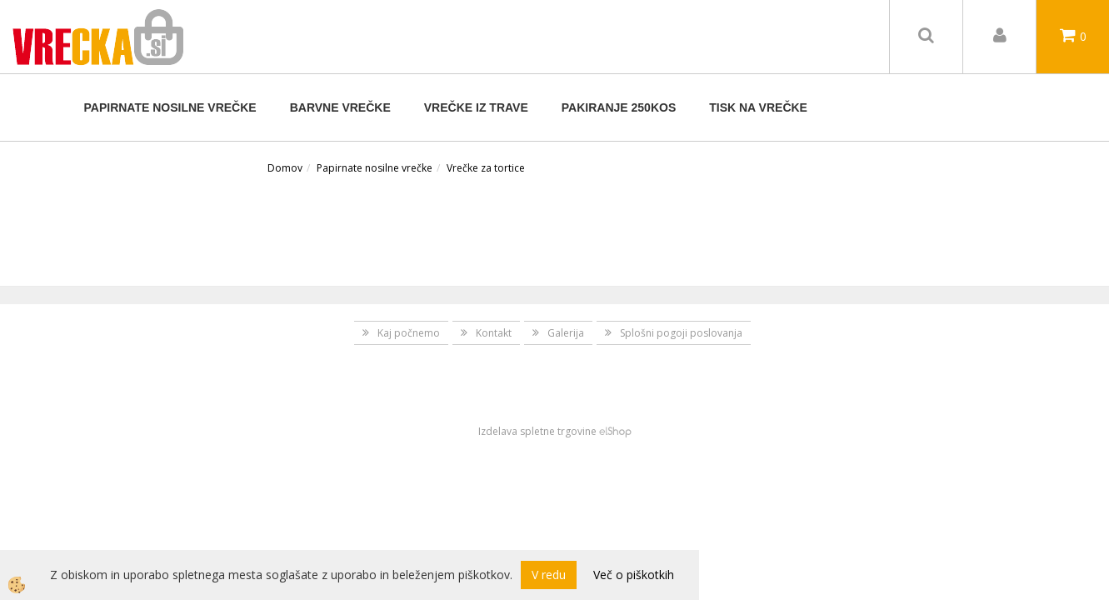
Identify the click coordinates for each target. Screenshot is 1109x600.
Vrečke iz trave (476, 107)
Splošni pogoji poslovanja (681, 333)
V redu (549, 574)
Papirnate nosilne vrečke (170, 107)
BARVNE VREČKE (340, 107)
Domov (284, 168)
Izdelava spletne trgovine (537, 431)
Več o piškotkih (633, 574)
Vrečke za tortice (486, 168)
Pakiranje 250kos (619, 107)
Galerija (565, 333)
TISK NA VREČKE (758, 107)
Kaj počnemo (408, 333)
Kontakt (494, 333)
